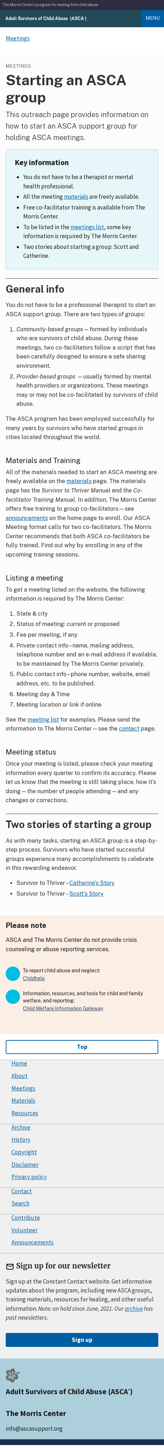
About (19, 1076)
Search (20, 1203)
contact (129, 728)
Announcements (32, 1242)
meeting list (43, 719)
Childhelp (34, 978)
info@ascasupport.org (34, 1429)
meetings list (87, 227)
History (20, 1140)
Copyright (24, 1152)
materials (76, 197)
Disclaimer (25, 1165)
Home (19, 1063)
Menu (153, 18)
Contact (21, 1191)
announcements (27, 518)
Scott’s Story (86, 893)
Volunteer (24, 1230)
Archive (20, 1127)
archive (134, 1309)
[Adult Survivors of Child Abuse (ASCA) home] (45, 18)
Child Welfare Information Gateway (63, 1008)
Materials (23, 1100)
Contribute (25, 1218)
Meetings (23, 1088)
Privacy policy (29, 1177)
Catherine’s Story (92, 883)
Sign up (82, 1340)
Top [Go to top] (82, 1047)
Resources (24, 1113)
